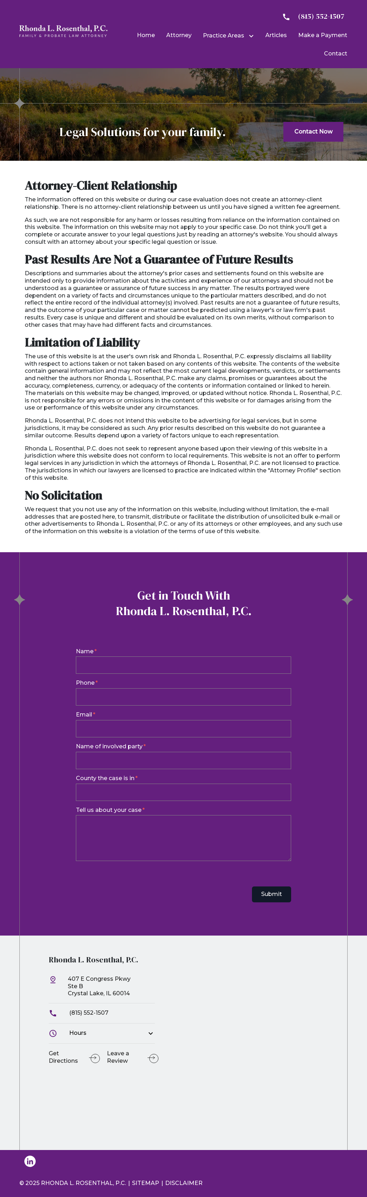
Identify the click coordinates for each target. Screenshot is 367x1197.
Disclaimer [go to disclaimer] (184, 1183)
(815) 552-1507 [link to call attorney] (78, 1012)
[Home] (146, 35)
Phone (85, 682)
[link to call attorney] (310, 16)
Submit (271, 894)
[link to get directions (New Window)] (102, 989)
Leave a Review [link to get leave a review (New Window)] (118, 1057)
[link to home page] (63, 30)
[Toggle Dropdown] (253, 36)
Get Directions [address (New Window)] (63, 1057)
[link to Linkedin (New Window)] (30, 1161)
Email (84, 714)
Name (85, 651)
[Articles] (276, 35)
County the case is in (105, 778)
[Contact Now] (313, 132)
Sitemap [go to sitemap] (145, 1183)
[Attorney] (179, 35)
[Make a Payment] (322, 35)
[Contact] (335, 53)
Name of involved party (109, 746)
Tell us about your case (109, 810)
